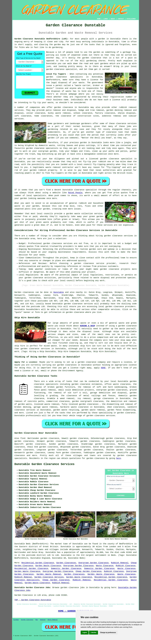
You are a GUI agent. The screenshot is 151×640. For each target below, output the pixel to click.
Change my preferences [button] (108, 632)
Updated (42, 620)
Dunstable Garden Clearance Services (44, 464)
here (118, 458)
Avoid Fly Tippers (56, 74)
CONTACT (121, 19)
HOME (99, 19)
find (22, 438)
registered (80, 97)
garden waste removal (93, 410)
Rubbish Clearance (125, 566)
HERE (103, 368)
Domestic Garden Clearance (66, 568)
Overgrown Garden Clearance (93, 563)
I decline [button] (93, 632)
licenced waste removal (46, 404)
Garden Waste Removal (49, 574)
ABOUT (113, 19)
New (36, 620)
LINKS (105, 19)
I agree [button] (84, 632)
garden (101, 39)
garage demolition (100, 393)
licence (133, 365)
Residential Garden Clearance (37, 563)
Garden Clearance (27, 620)
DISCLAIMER (131, 19)
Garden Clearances (66, 563)
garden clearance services (57, 243)
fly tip (37, 103)
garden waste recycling (66, 410)
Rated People (75, 193)
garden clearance (56, 77)
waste (81, 83)
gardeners (58, 123)
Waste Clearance (104, 566)
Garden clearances (24, 292)
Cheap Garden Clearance (88, 571)
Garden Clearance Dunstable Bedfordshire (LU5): (41, 39)
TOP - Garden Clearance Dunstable (32, 600)
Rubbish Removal (119, 563)
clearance (111, 132)
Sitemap (16, 620)
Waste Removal (53, 620)
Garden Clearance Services (49, 577)
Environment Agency (72, 371)
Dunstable (58, 292)
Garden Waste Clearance (48, 566)
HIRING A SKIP (87, 326)
